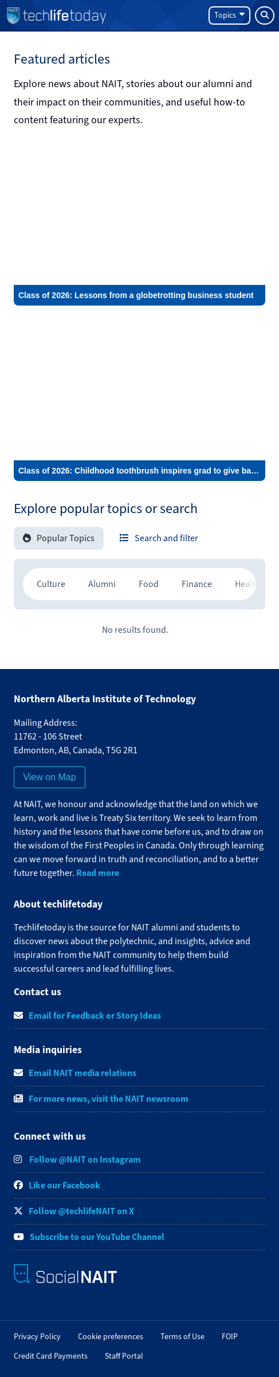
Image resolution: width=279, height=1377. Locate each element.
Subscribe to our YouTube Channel (97, 1237)
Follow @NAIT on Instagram (84, 1159)
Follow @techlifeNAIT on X (81, 1211)
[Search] (264, 15)
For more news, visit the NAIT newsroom (108, 1099)
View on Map (49, 777)
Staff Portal (124, 1356)
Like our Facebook (64, 1185)
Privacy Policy (37, 1336)
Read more (97, 873)
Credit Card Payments (51, 1356)
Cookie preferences (110, 1336)
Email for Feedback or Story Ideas (95, 1016)
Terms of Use (182, 1336)
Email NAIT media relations (82, 1073)
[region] (139, 584)
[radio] (50, 584)
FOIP (230, 1336)
